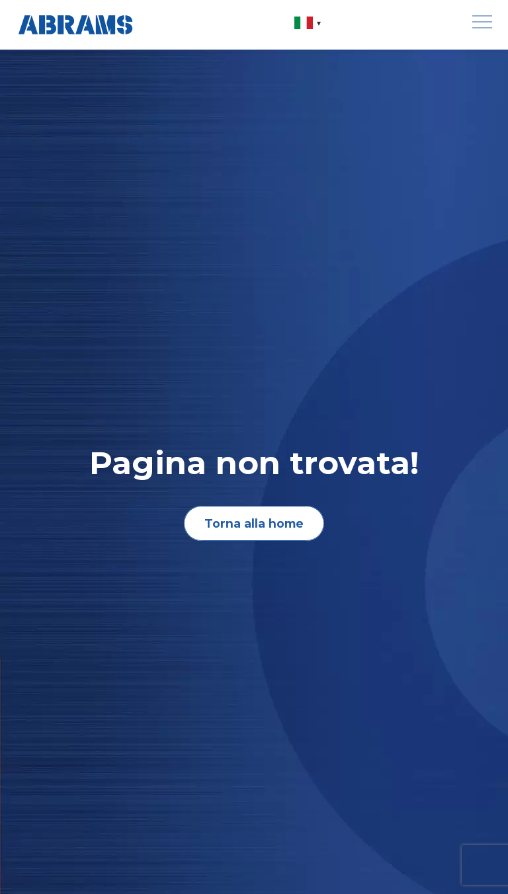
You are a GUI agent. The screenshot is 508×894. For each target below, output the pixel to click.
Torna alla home (254, 523)
